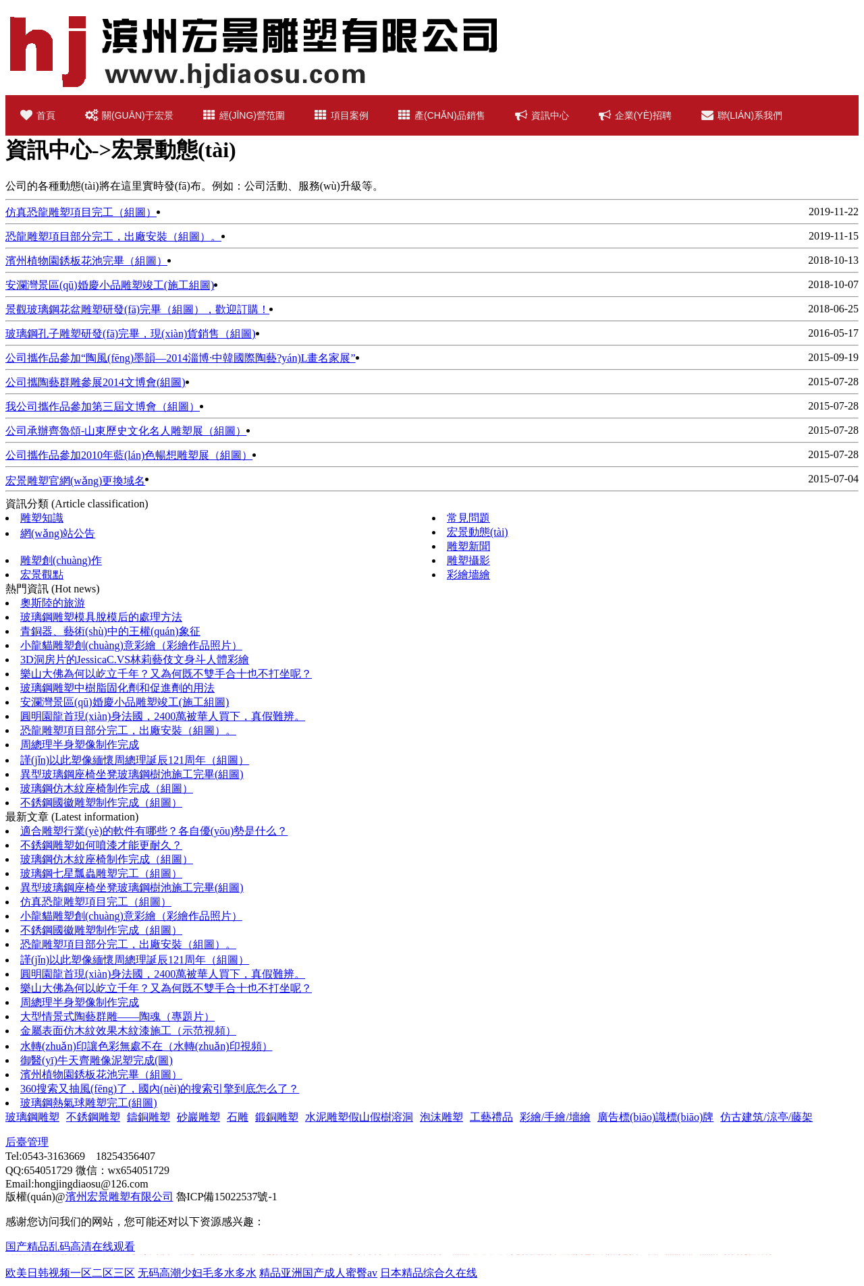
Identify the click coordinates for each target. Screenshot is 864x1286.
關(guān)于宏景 (129, 115)
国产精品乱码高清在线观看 (70, 1246)
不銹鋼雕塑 (93, 1117)
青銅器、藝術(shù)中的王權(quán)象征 (110, 631)
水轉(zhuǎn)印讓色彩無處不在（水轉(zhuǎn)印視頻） (146, 1046)
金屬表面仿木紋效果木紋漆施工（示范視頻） (128, 1030)
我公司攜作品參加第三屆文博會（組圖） (102, 406)
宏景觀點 (41, 574)
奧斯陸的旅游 (52, 603)
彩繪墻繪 (468, 574)
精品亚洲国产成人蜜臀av (318, 1273)
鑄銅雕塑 (148, 1117)
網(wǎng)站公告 (57, 533)
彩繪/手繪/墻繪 (555, 1117)
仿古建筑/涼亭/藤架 (766, 1117)
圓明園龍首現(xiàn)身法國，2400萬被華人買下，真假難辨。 (162, 974)
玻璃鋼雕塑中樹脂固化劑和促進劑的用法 (117, 688)
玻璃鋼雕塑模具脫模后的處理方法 (101, 617)
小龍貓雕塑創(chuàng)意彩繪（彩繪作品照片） (131, 645)
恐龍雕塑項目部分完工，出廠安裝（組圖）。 (113, 236)
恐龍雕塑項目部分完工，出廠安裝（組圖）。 (128, 944)
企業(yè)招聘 (635, 115)
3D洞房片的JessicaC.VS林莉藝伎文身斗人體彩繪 (134, 659)
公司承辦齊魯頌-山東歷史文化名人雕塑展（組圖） (125, 431)
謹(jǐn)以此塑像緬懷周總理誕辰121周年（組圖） (134, 760)
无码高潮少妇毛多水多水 (197, 1273)
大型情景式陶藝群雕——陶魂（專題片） (117, 1016)
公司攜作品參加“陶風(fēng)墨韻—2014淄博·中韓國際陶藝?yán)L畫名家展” (180, 358)
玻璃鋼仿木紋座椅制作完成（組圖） (106, 788)
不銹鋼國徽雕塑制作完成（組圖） (101, 802)
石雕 (237, 1117)
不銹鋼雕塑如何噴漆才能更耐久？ (101, 845)
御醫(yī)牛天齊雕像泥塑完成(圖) (96, 1060)
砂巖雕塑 (198, 1117)
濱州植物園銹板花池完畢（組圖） (86, 261)
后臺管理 (27, 1142)
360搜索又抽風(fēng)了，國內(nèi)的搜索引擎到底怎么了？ (159, 1088)
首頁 (37, 115)
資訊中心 (542, 115)
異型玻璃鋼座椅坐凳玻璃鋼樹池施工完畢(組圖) (132, 774)
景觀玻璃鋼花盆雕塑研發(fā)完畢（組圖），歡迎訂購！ (137, 309)
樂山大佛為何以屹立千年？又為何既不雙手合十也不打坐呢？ (166, 988)
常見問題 (468, 518)
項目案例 (342, 115)
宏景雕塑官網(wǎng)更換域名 (75, 480)
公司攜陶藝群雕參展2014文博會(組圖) (95, 382)
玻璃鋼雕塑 (32, 1117)
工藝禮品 (491, 1117)
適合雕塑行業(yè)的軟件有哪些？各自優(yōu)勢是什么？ (154, 831)
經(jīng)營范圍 (244, 115)
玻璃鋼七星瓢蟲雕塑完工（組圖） (101, 873)
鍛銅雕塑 (276, 1117)
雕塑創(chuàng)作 (61, 560)
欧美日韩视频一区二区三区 (70, 1273)
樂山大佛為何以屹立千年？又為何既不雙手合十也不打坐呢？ (166, 673)
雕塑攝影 (468, 560)
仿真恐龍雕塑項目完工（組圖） (81, 212)
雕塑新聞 (468, 546)
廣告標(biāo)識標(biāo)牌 (655, 1117)
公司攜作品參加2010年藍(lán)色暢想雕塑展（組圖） (128, 455)
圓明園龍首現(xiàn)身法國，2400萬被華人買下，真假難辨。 (162, 716)
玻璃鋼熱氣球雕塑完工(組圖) (88, 1103)
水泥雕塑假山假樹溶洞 (359, 1117)
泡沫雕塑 (441, 1117)
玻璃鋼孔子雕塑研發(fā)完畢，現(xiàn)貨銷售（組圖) (130, 333)
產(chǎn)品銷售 (441, 115)
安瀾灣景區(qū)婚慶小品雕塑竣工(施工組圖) (109, 285)
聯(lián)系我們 (741, 115)
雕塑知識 (41, 518)
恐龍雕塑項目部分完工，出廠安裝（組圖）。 (128, 730)
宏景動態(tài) (477, 532)
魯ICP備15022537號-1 (226, 1196)
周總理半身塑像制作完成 (79, 744)
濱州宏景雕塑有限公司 (119, 1196)
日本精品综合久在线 (428, 1273)
